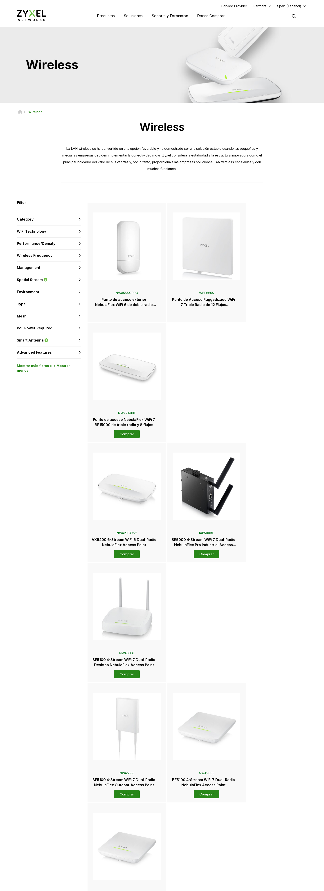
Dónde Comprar (211, 15)
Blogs (178, 862)
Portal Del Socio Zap (265, 814)
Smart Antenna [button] (49, 340)
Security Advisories (110, 836)
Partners (259, 6)
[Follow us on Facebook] (10, 860)
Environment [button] (28, 292)
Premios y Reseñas (187, 847)
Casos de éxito (262, 862)
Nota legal (185, 885)
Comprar (272, 314)
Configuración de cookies (288, 885)
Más (198, 695)
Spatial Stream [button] (49, 280)
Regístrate (63, 833)
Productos (106, 15)
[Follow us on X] (45, 860)
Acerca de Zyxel (262, 847)
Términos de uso (212, 885)
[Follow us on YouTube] (22, 860)
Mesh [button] (22, 316)
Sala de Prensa (187, 832)
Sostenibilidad (261, 854)
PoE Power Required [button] (34, 328)
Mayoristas (182, 821)
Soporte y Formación (170, 15)
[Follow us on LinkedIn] (34, 860)
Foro (101, 821)
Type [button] (21, 304)
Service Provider (234, 6)
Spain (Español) (289, 6)
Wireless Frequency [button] (34, 255)
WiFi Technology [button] (31, 231)
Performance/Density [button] (36, 243)
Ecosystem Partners (265, 829)
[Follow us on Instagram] (56, 860)
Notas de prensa (186, 840)
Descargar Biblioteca (111, 829)
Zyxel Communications (267, 869)
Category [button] (25, 219)
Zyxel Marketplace (187, 814)
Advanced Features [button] (34, 352)
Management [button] (28, 268)
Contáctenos (162, 780)
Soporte (103, 814)
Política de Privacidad (247, 885)
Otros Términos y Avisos (114, 844)
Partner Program (262, 821)
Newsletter (182, 854)
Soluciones (133, 15)
